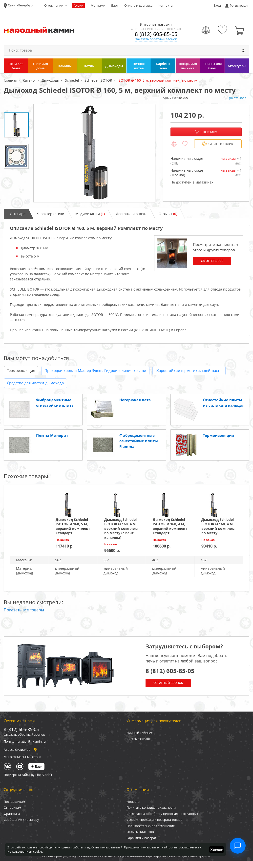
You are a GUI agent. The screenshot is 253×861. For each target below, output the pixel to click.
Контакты (165, 5)
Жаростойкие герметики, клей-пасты (189, 370)
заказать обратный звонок (24, 734)
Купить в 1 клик (217, 144)
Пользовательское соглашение (150, 826)
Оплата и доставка (138, 5)
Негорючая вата (135, 399)
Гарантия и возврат (141, 838)
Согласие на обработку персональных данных (162, 813)
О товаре (17, 213)
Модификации (90, 213)
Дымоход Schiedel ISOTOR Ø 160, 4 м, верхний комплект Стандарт (170, 526)
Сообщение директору (21, 819)
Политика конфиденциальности (151, 807)
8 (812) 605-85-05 (156, 34)
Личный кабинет (139, 733)
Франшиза (12, 813)
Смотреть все (212, 261)
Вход (217, 5)
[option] (94, 153)
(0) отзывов (237, 98)
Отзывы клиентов (140, 831)
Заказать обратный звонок (156, 39)
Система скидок (138, 738)
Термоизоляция (21, 370)
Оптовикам (12, 807)
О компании (53, 5)
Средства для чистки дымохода (35, 382)
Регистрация (239, 5)
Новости (133, 801)
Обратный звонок (168, 683)
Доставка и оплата (132, 213)
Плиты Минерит (52, 435)
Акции (78, 5)
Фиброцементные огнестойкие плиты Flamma (138, 441)
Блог (114, 5)
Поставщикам (14, 801)
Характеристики (50, 213)
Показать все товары (24, 610)
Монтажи (98, 5)
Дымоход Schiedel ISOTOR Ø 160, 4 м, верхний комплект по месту (218, 526)
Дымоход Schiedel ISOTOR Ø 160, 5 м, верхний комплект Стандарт (73, 526)
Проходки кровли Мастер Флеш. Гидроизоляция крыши (95, 370)
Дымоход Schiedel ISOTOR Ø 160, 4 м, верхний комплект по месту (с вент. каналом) (121, 528)
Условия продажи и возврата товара (154, 819)
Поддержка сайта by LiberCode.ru (29, 774)
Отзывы (168, 213)
